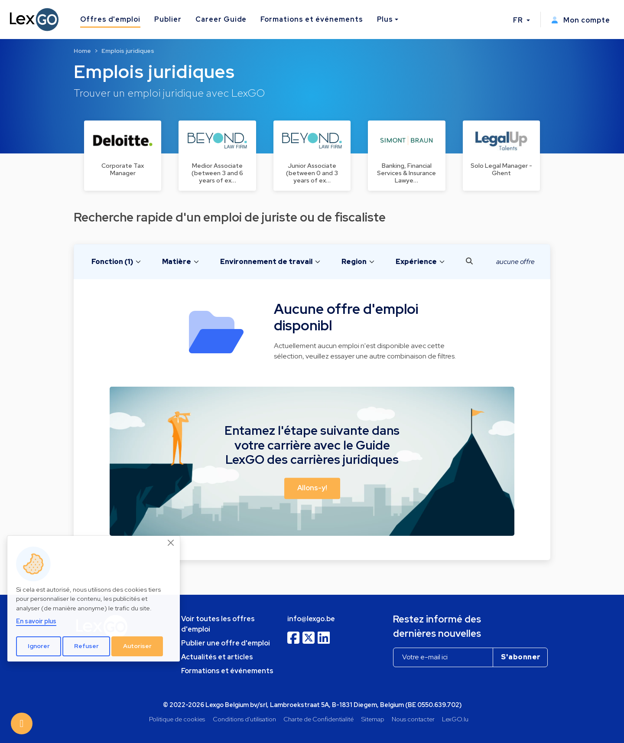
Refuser (86, 646)
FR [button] (519, 20)
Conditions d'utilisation (244, 719)
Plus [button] (385, 19)
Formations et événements (311, 19)
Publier (168, 19)
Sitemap (372, 719)
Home (82, 51)
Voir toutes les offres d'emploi (218, 624)
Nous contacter (413, 719)
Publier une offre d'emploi (225, 643)
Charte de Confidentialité (318, 719)
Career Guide (221, 19)
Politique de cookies (177, 719)
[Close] (171, 543)
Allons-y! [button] (312, 487)
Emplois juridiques (127, 51)
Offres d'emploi (110, 19)
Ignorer (39, 646)
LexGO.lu (455, 719)
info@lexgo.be (311, 618)
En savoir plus (36, 621)
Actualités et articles (217, 657)
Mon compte (580, 20)
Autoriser (137, 646)
